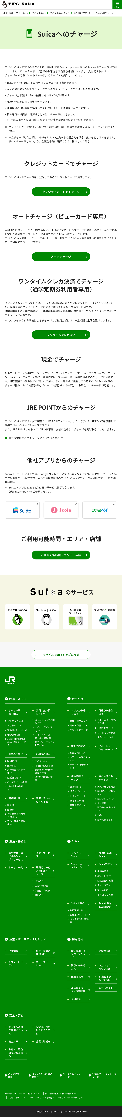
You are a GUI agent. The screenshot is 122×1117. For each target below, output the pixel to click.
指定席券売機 (14, 734)
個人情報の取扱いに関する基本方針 (60, 1093)
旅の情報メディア (77, 778)
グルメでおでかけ (106, 732)
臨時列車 (11, 765)
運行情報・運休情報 (16, 771)
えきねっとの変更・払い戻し (42, 736)
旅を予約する (78, 746)
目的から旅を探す (106, 712)
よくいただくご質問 (44, 729)
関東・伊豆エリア (79, 725)
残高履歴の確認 (105, 880)
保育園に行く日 (42, 890)
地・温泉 (101, 803)
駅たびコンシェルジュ (106, 792)
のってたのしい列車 (17, 782)
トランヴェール (77, 796)
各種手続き (102, 871)
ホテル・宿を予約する (79, 766)
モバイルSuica (42, 761)
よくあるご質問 (105, 894)
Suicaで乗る (78, 903)
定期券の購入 (43, 754)
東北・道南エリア (79, 720)
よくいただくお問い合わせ (42, 1075)
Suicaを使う (105, 864)
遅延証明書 (12, 777)
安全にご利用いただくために (43, 1030)
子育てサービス (43, 854)
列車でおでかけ (105, 727)
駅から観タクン (105, 819)
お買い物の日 (41, 885)
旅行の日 (39, 895)
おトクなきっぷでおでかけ (107, 722)
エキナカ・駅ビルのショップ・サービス (16, 856)
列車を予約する (77, 753)
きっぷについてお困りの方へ (45, 722)
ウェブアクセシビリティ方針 (70, 1097)
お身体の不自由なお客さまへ (16, 816)
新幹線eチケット (15, 730)
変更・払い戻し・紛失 (43, 712)
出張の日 (39, 881)
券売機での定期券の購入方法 (44, 771)
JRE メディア (76, 791)
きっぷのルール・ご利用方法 (45, 743)
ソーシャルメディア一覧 (72, 1075)
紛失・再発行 (104, 875)
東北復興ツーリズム (79, 806)
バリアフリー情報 (14, 1075)
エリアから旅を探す (78, 712)
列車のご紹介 (16, 754)
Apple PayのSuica (44, 765)
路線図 (10, 809)
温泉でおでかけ (105, 737)
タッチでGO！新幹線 (79, 921)
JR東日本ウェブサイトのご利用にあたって (23, 1093)
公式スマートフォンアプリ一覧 (104, 1075)
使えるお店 (102, 889)
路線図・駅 (14, 798)
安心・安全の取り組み (16, 823)
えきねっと (12, 725)
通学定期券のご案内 (44, 778)
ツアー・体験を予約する (80, 759)
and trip (74, 786)
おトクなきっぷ (15, 720)
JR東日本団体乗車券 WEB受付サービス (16, 742)
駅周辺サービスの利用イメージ (43, 871)
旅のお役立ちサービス (106, 778)
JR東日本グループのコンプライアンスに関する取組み (31, 1097)
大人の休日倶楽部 (106, 786)
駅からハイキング (106, 807)
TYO (99, 815)
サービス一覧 (16, 867)
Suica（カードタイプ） (78, 865)
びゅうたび (75, 800)
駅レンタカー (104, 798)
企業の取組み (43, 1041)
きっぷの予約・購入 (14, 712)
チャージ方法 (104, 885)
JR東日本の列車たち (16, 788)
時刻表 (10, 761)
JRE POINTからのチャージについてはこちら (34, 438)
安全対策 (13, 1041)
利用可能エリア (77, 910)
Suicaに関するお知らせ (105, 905)
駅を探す (11, 805)
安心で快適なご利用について (16, 1030)
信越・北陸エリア (79, 730)
